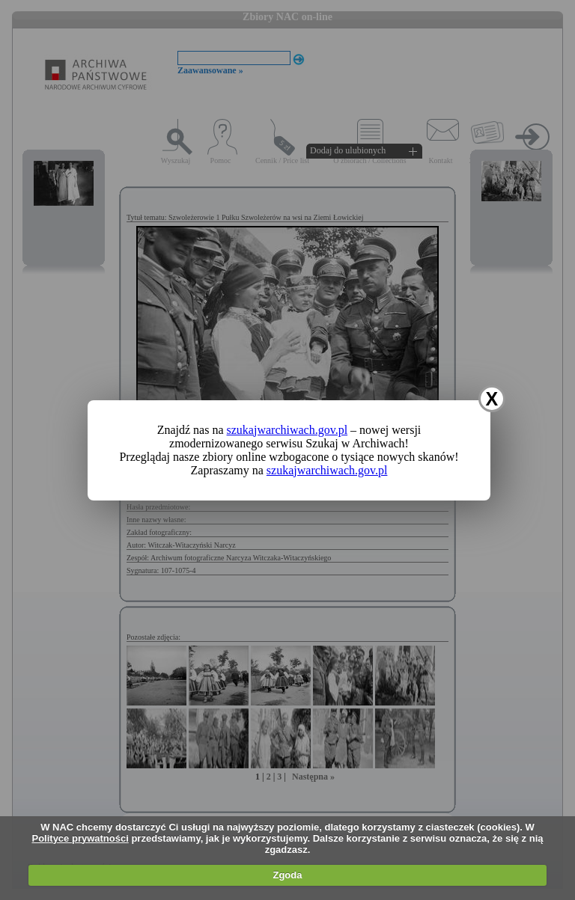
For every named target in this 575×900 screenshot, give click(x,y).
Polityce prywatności (79, 838)
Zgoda (287, 875)
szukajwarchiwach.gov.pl (287, 429)
